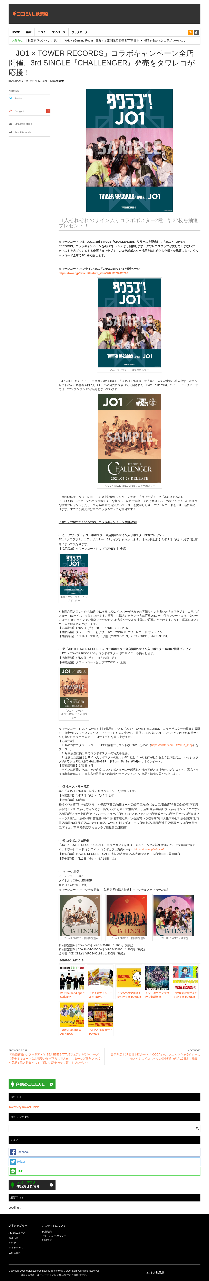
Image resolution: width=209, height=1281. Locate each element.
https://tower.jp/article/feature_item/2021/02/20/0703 (93, 273)
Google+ (19, 111)
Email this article (20, 123)
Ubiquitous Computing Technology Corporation (51, 1270)
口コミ (42, 32)
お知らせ (13, 1237)
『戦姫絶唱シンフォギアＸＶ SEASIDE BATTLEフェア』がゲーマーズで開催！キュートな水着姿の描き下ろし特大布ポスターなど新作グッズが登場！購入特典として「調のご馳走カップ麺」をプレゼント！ (54, 1058)
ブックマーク (80, 32)
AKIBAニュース (19, 81)
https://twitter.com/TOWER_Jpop (172, 745)
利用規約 (47, 1231)
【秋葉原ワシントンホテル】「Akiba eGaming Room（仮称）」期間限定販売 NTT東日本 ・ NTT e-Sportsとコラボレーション (106, 40)
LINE (16, 1171)
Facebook (19, 1152)
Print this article (20, 132)
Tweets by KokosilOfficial (24, 1107)
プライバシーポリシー (54, 1235)
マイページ (58, 32)
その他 (12, 1243)
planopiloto (58, 81)
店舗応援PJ (15, 1253)
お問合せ (47, 1239)
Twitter (18, 98)
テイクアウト (16, 1248)
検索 (28, 32)
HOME (16, 32)
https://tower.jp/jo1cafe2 (150, 849)
